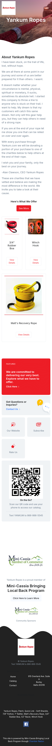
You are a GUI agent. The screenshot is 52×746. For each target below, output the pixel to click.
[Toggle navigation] (47, 8)
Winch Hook (35, 244)
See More (24, 208)
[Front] (9, 8)
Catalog (13, 681)
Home (13, 676)
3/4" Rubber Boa (12, 245)
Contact (13, 685)
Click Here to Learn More (26, 598)
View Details (12, 261)
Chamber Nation (36, 741)
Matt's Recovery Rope (24, 323)
